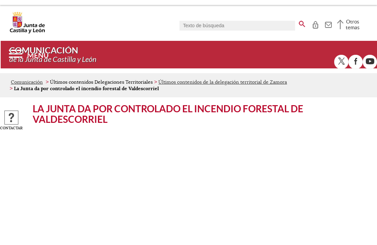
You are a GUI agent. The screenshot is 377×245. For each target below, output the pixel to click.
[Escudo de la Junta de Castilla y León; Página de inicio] (27, 32)
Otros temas (353, 24)
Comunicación (27, 82)
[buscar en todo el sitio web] (302, 22)
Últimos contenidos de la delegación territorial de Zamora (222, 82)
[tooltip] (315, 24)
